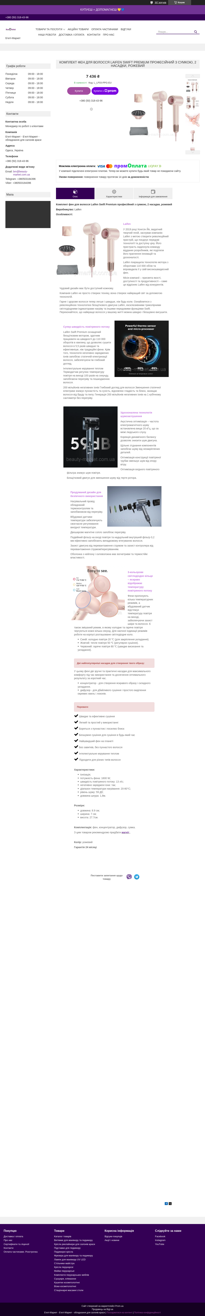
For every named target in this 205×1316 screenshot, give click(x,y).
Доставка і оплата (71, 34)
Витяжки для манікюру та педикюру (73, 1240)
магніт (126, 832)
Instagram (160, 1240)
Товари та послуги (49, 29)
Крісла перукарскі (63, 1267)
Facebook (160, 1236)
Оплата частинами (104, 29)
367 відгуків (160, 2)
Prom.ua (119, 1306)
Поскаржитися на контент (119, 1312)
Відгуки (126, 29)
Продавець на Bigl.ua (102, 1309)
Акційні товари (78, 29)
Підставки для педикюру (67, 1248)
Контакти (93, 34)
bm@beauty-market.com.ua (21, 173)
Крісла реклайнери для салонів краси (74, 1244)
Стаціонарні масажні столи (68, 1290)
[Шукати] (195, 32)
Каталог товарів (62, 1236)
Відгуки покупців (113, 1236)
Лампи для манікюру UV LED (70, 1259)
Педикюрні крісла (63, 1251)
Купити (79, 90)
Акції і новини (112, 1240)
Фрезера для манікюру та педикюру (73, 1255)
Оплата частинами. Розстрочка (20, 1251)
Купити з (105, 91)
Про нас (108, 34)
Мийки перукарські (64, 1271)
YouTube (159, 1244)
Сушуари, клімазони (65, 1278)
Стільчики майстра (64, 1263)
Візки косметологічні (65, 1286)
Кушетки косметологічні (67, 1282)
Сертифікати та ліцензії (16, 1244)
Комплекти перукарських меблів (71, 1275)
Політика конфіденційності (147, 1312)
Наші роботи (47, 34)
